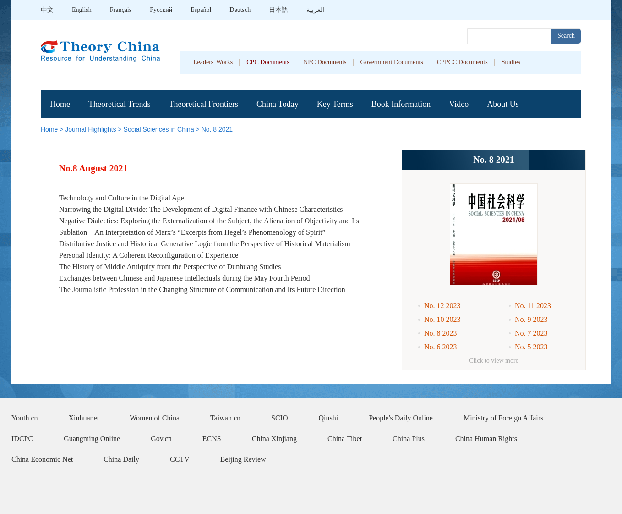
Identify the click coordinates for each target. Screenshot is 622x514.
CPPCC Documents (462, 62)
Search (566, 35)
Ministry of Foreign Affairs (503, 418)
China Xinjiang (274, 438)
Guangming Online (92, 438)
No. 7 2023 (531, 333)
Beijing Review (243, 459)
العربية (315, 9)
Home (60, 104)
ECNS (211, 438)
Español (201, 9)
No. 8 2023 (440, 333)
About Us (503, 104)
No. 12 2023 (442, 306)
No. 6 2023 (440, 347)
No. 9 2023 (531, 319)
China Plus (409, 438)
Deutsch (240, 9)
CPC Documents (267, 62)
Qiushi (328, 418)
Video (459, 104)
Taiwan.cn (225, 418)
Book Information (401, 104)
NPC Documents (325, 62)
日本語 (278, 9)
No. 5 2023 (531, 347)
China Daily (121, 459)
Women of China (155, 418)
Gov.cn (161, 438)
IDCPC (22, 438)
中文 (47, 9)
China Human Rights (486, 438)
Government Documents (391, 62)
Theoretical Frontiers (203, 104)
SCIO (279, 418)
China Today (277, 104)
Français (120, 9)
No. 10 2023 (442, 319)
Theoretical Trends (119, 104)
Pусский (161, 9)
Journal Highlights (90, 129)
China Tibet (344, 438)
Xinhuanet (84, 418)
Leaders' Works (213, 62)
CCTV (180, 459)
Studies (511, 62)
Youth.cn (24, 418)
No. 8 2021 (217, 129)
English (82, 9)
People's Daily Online (401, 418)
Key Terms (335, 104)
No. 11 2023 (533, 306)
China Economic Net (42, 459)
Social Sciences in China (159, 129)
